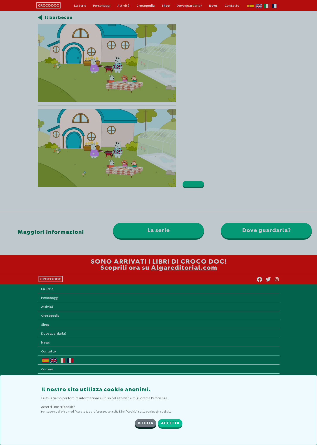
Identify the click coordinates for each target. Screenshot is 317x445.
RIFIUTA (145, 423)
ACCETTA (170, 423)
